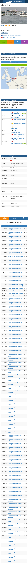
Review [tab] (14, 218)
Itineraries (17, 42)
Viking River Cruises (5, 30)
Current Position (14, 65)
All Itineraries (14, 62)
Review (10, 42)
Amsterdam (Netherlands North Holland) (11, 35)
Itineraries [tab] (4, 218)
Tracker (3, 42)
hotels (24, 113)
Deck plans (24, 42)
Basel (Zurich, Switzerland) (8, 37)
